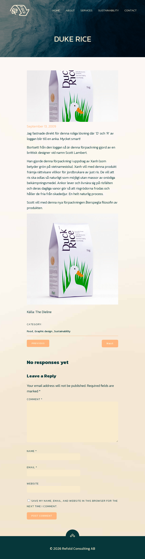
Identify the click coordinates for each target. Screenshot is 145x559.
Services (86, 10)
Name (32, 451)
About (70, 10)
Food (30, 331)
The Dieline (43, 311)
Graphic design (43, 331)
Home (56, 10)
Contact (130, 10)
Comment (34, 399)
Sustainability (108, 10)
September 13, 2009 (41, 126)
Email (32, 467)
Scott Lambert (76, 152)
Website (33, 484)
